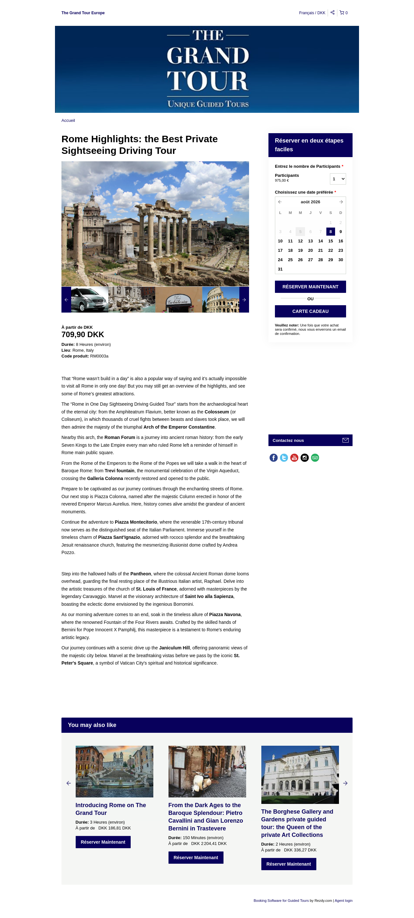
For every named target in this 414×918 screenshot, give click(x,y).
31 (280, 269)
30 (340, 259)
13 (310, 241)
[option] (84, 300)
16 (340, 241)
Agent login (344, 900)
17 (280, 250)
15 (330, 241)
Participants (294, 178)
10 (280, 241)
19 (300, 250)
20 (310, 250)
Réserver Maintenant (103, 842)
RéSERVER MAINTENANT (310, 286)
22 (330, 250)
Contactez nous (288, 440)
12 (300, 241)
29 (330, 259)
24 (280, 259)
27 (310, 259)
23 (340, 250)
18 (290, 250)
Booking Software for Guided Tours (282, 900)
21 (320, 250)
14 (320, 241)
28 (320, 259)
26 (300, 259)
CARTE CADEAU (310, 311)
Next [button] (345, 783)
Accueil (68, 120)
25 (290, 259)
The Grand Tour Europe (83, 13)
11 (290, 241)
